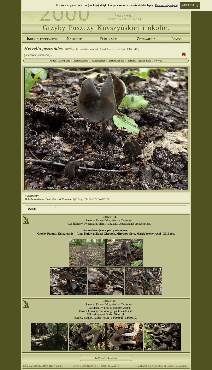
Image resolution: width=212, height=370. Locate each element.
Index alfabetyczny (42, 39)
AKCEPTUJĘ (190, 5)
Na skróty (75, 39)
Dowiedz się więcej (166, 5)
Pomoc (176, 39)
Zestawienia (146, 39)
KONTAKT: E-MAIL (106, 357)
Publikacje (108, 39)
